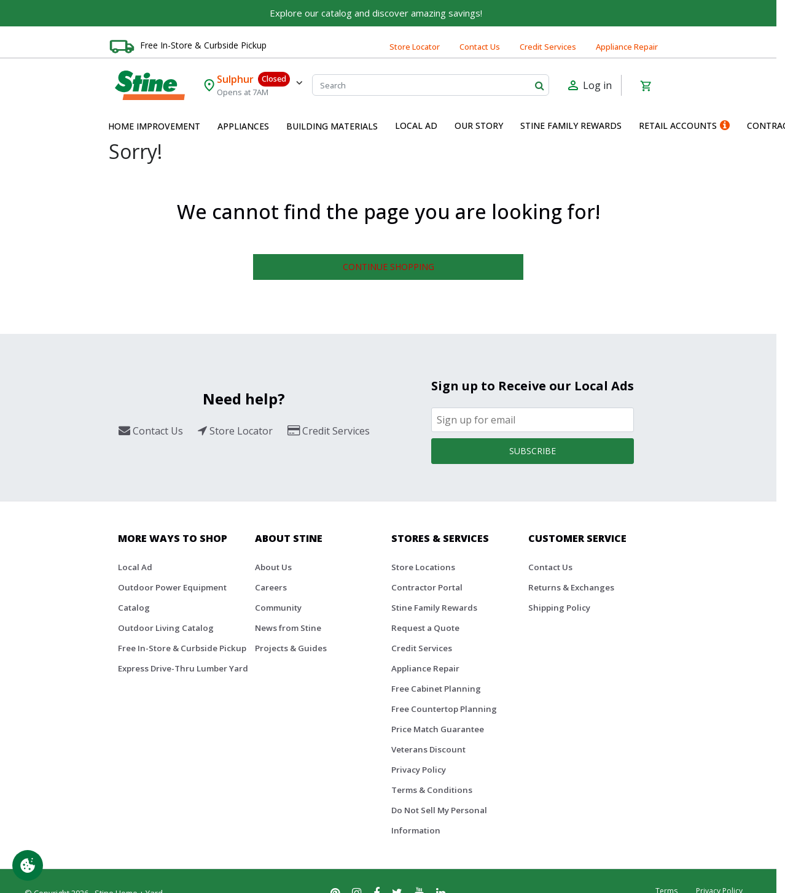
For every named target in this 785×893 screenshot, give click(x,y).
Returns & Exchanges (571, 587)
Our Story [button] (479, 125)
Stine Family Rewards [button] (571, 125)
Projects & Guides (291, 648)
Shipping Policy (559, 607)
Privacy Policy (418, 769)
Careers (271, 587)
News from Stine (288, 627)
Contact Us (479, 46)
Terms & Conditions (431, 789)
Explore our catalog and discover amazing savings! (376, 13)
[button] (154, 126)
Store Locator (414, 46)
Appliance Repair (627, 46)
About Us (273, 567)
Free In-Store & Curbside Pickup (203, 45)
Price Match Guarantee (437, 729)
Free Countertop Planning (444, 708)
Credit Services (548, 46)
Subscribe (532, 451)
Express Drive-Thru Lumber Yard (183, 668)
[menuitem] (154, 126)
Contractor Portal (427, 587)
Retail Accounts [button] (684, 125)
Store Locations (423, 567)
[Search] (431, 85)
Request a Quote (425, 627)
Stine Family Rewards (434, 607)
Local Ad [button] (416, 125)
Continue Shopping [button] (388, 267)
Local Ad (135, 567)
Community (278, 607)
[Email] (532, 420)
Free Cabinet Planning (436, 688)
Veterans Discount (428, 749)
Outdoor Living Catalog (166, 627)
